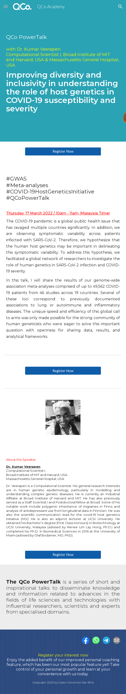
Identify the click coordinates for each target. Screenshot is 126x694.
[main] (63, 71)
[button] (5, 6)
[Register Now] (63, 151)
